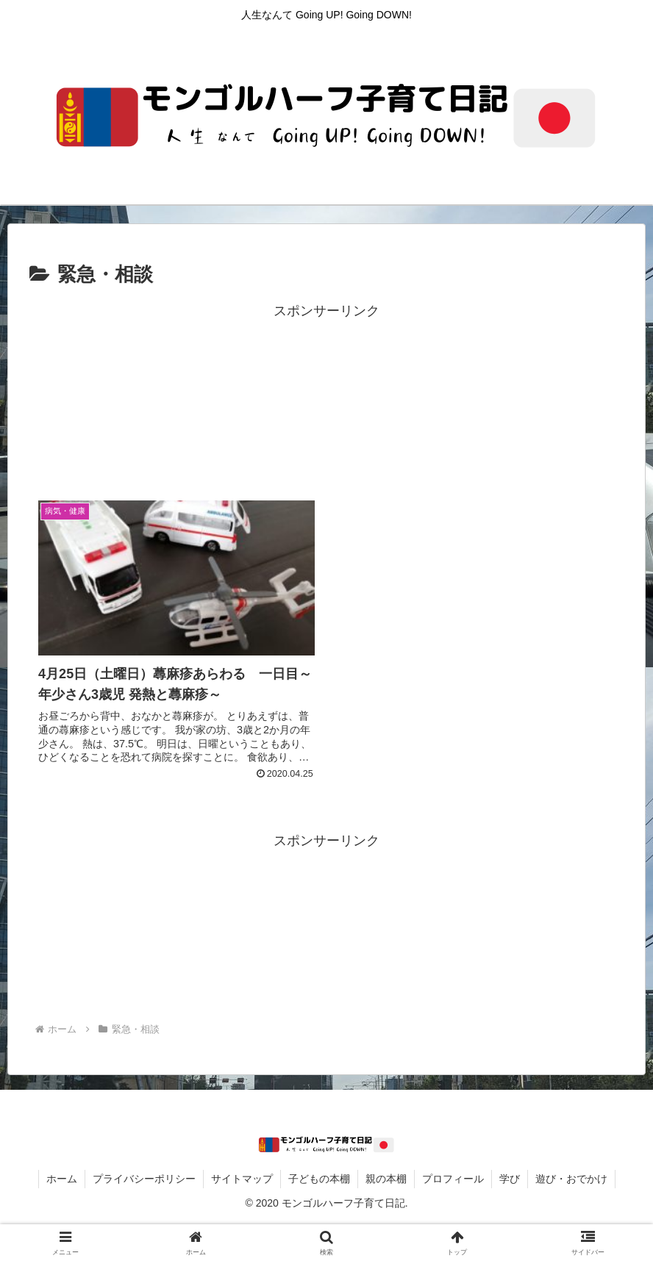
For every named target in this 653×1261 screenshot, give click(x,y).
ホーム (61, 1179)
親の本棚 (386, 1179)
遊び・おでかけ (571, 1179)
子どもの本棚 (319, 1179)
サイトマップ (242, 1179)
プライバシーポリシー (144, 1179)
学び (509, 1179)
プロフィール (453, 1179)
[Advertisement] (326, 398)
